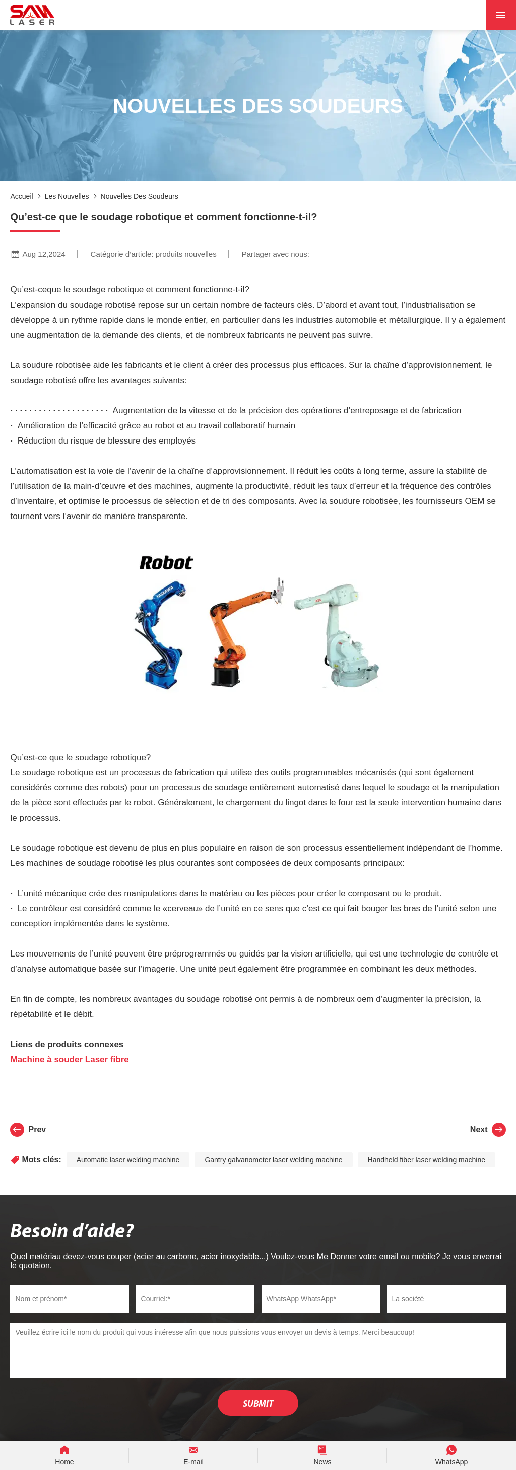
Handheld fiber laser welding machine (426, 1160)
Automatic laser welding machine (128, 1160)
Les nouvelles (67, 196)
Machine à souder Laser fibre (70, 1059)
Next (488, 1130)
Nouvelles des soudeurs (139, 196)
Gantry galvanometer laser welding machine (273, 1160)
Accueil (21, 196)
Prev (28, 1130)
